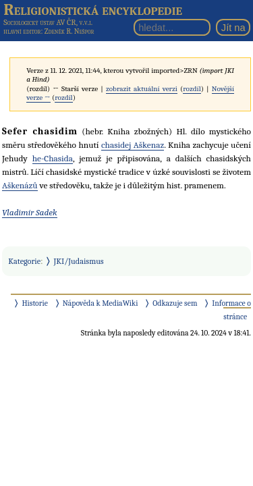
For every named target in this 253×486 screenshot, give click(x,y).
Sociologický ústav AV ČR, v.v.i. (47, 22)
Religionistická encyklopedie (92, 9)
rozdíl (191, 88)
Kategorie (24, 261)
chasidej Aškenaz (132, 145)
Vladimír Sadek (29, 212)
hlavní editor (21, 31)
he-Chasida (52, 158)
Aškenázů (20, 185)
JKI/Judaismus (79, 261)
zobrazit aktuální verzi (141, 88)
